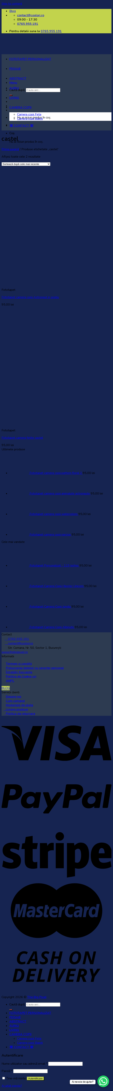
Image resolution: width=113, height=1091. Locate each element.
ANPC (10, 681)
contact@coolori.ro (19, 643)
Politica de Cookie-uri (21, 676)
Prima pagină (10, 149)
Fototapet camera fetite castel (22, 438)
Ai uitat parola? (12, 1086)
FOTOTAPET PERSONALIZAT (30, 59)
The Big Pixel (36, 997)
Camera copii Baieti (30, 119)
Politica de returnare (19, 714)
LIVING (14, 98)
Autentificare (35, 1078)
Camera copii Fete (29, 114)
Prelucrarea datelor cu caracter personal (35, 668)
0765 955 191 (51, 31)
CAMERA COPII (20, 107)
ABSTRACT (17, 78)
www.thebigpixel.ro (15, 652)
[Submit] (10, 1009)
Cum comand (15, 701)
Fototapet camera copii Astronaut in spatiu (30, 297)
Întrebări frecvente (19, 672)
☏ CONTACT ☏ (21, 126)
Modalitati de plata (19, 705)
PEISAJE (15, 69)
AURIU (14, 88)
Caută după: (17, 1004)
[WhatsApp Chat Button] (103, 1081)
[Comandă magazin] (26, 164)
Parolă (7, 1071)
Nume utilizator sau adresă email (24, 1064)
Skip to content (12, 4)
